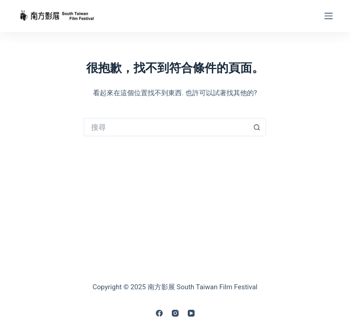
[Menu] (328, 16)
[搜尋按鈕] (257, 127)
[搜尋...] (166, 127)
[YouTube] (191, 313)
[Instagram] (175, 313)
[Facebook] (159, 313)
